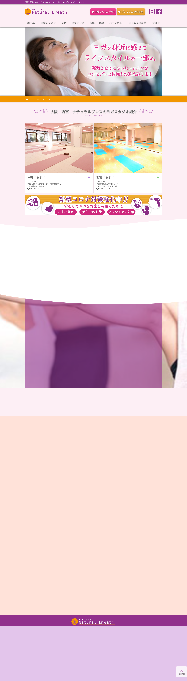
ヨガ (64, 23)
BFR (101, 23)
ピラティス (78, 23)
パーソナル (116, 23)
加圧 (92, 23)
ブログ (156, 23)
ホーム (31, 23)
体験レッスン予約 (103, 11)
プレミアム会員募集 (130, 11)
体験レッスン (48, 23)
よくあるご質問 (137, 23)
